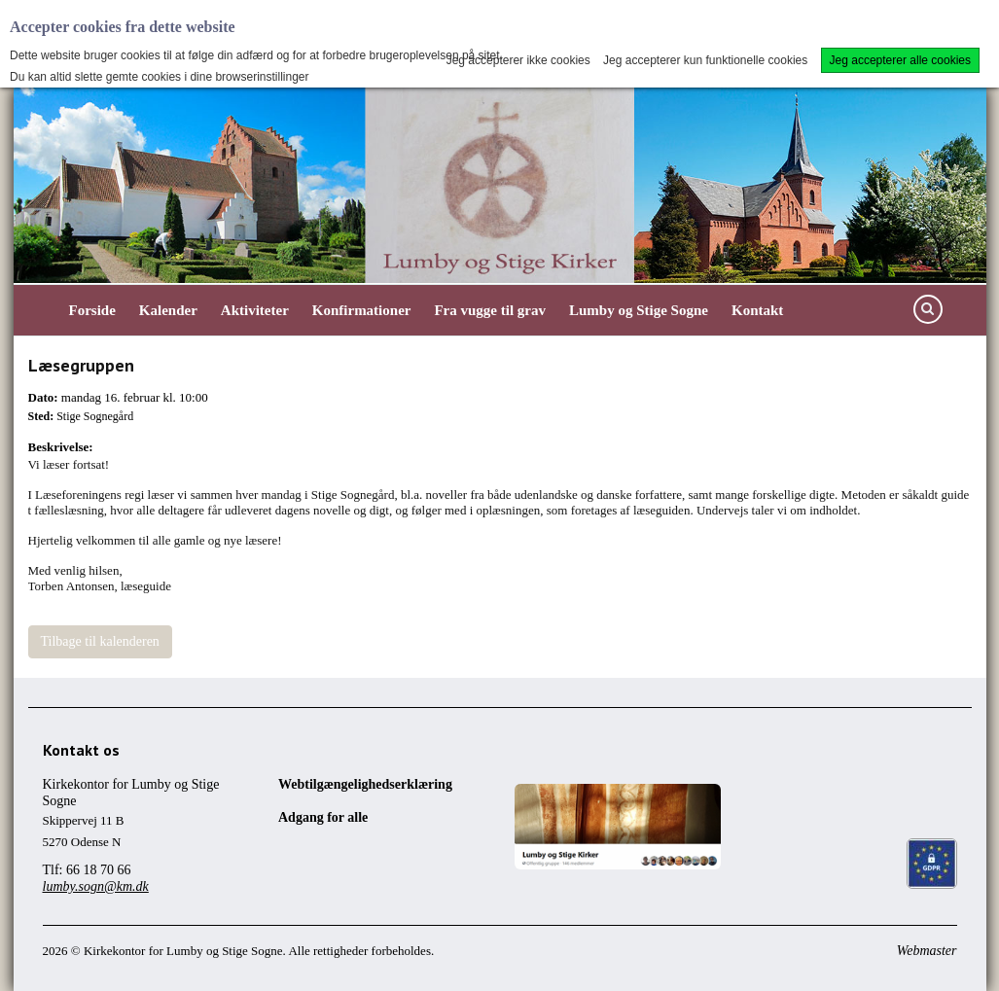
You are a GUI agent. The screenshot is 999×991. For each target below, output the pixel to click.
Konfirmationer (361, 310)
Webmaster (927, 950)
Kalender (168, 310)
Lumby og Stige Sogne (638, 310)
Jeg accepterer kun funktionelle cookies (705, 60)
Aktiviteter (255, 310)
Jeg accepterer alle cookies (900, 60)
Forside (92, 310)
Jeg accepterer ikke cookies (518, 60)
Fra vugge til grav (490, 310)
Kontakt (757, 310)
